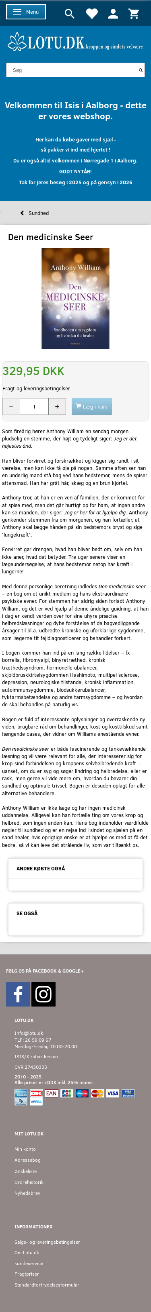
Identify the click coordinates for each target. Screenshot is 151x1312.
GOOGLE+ (73, 971)
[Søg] (141, 70)
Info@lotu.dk (28, 1033)
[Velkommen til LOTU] (75, 40)
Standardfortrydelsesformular (46, 1285)
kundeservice (28, 1263)
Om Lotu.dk (26, 1252)
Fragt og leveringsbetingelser (36, 388)
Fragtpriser (26, 1274)
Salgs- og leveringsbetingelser (47, 1242)
